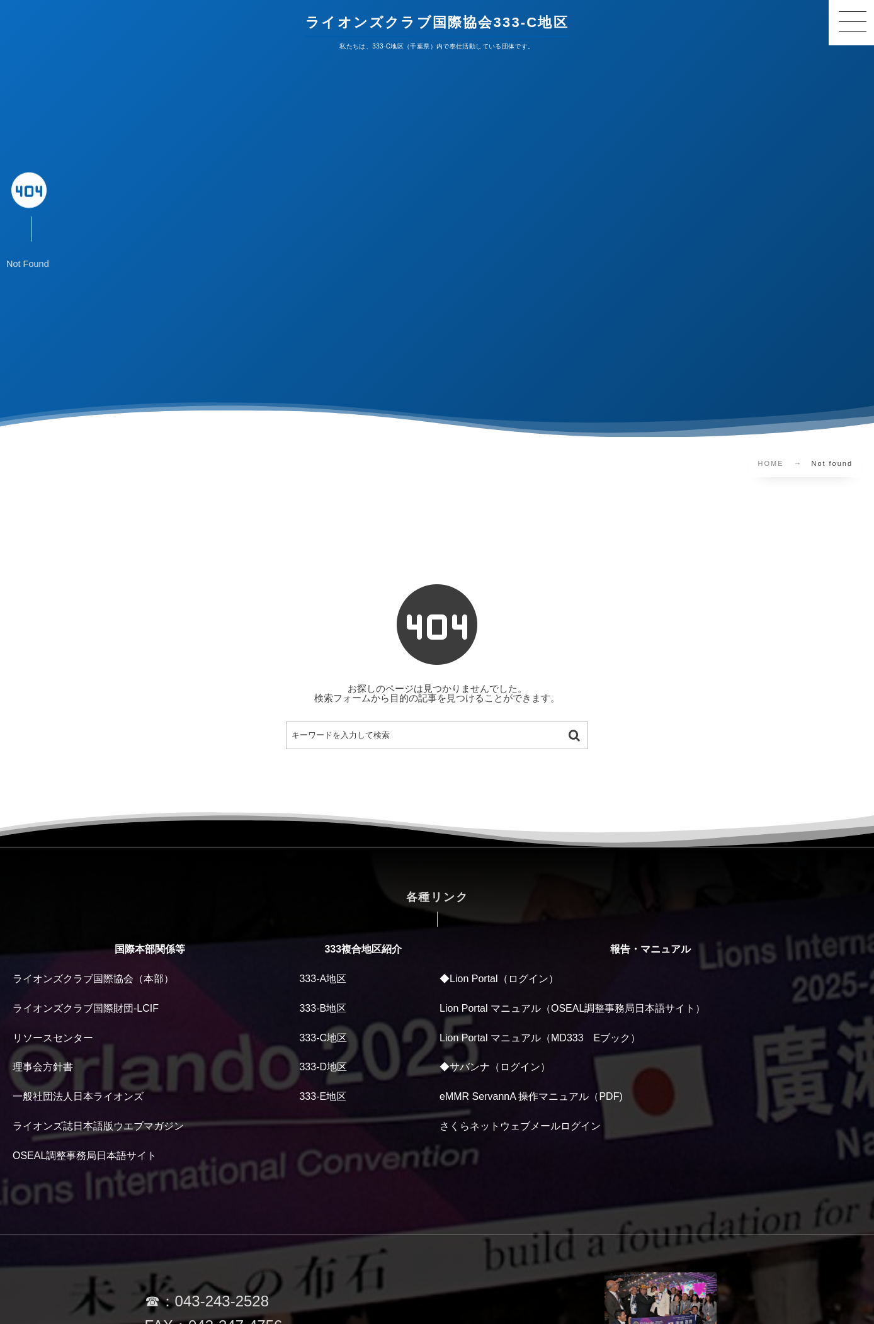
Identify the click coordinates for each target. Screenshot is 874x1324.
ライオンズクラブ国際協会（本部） (93, 978)
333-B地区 (322, 1008)
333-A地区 (322, 978)
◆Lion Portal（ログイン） (499, 978)
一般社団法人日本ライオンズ (78, 1096)
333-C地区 (323, 1038)
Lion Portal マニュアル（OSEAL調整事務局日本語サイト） (572, 1008)
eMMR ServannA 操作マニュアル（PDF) (531, 1096)
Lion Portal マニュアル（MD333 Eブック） (540, 1038)
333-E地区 (322, 1096)
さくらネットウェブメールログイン (520, 1126)
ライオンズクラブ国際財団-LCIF (86, 1008)
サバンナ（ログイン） (500, 1066)
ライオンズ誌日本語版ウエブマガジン (98, 1126)
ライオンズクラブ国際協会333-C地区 (437, 22)
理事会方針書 (43, 1066)
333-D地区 (323, 1066)
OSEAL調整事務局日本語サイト (85, 1155)
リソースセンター (53, 1038)
